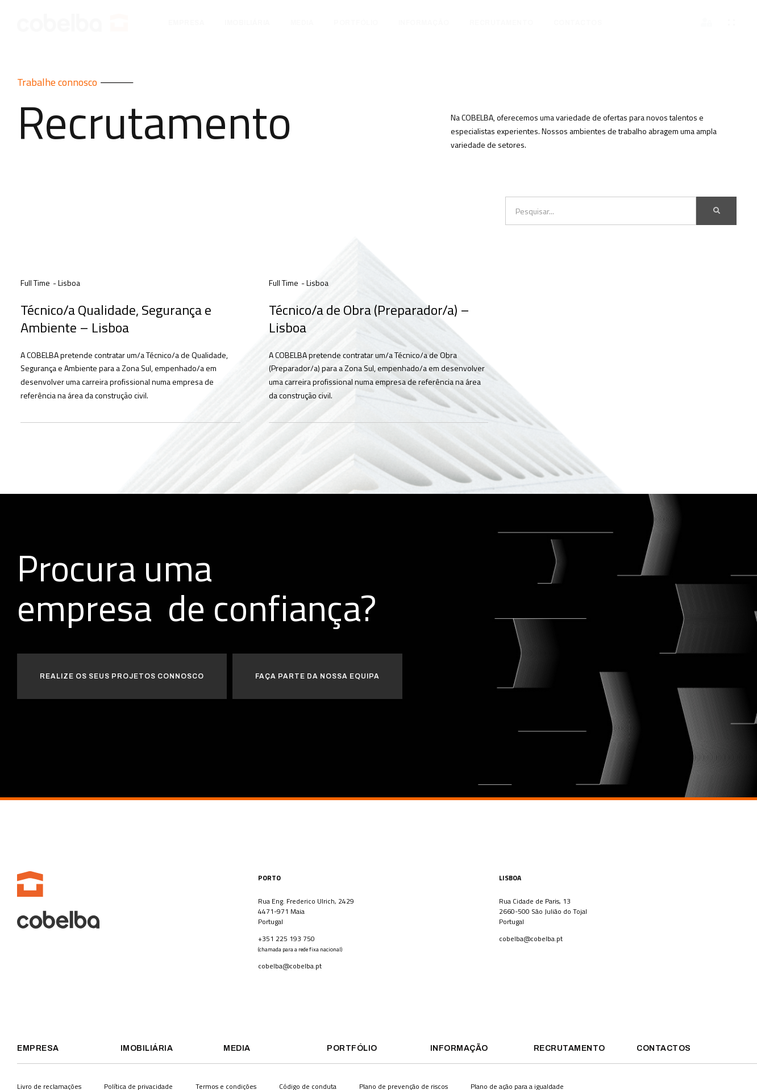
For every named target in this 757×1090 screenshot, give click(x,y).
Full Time (35, 283)
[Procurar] (716, 211)
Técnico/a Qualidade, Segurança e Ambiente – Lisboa (115, 318)
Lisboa (69, 283)
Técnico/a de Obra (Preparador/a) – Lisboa (369, 318)
